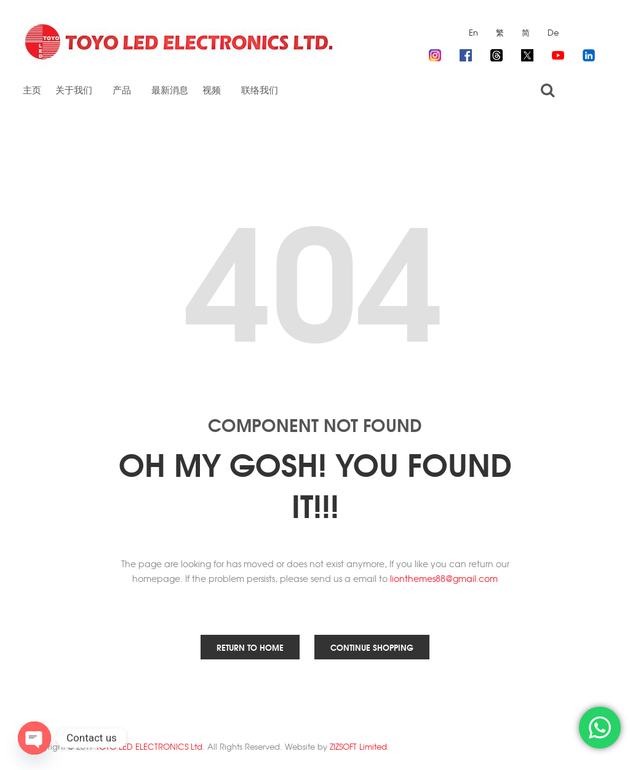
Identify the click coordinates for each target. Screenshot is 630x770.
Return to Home (250, 647)
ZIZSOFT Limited (358, 746)
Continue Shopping (371, 647)
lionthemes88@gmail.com (444, 578)
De (553, 32)
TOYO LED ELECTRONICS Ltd (149, 746)
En (473, 32)
